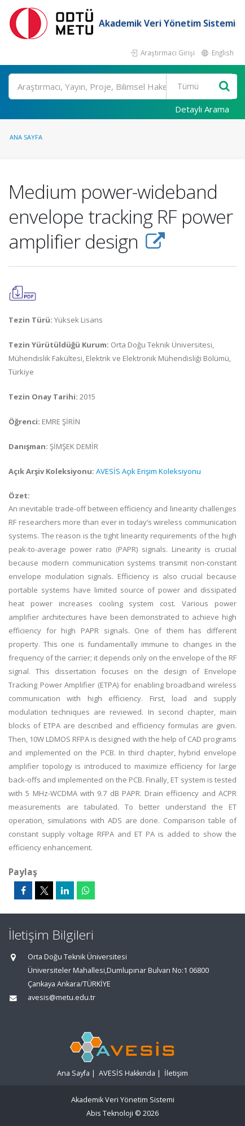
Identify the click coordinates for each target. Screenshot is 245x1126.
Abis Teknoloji (109, 1113)
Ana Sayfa (26, 137)
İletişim (176, 1073)
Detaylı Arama (202, 109)
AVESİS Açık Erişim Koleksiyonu (148, 471)
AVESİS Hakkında (127, 1073)
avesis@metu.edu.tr (61, 997)
